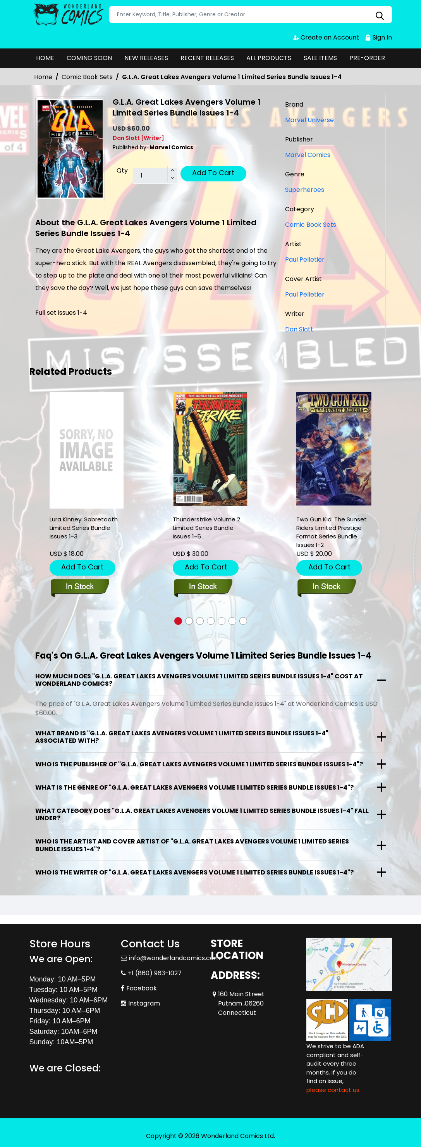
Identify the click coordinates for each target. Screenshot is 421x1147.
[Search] (250, 14)
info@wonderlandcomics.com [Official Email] (174, 958)
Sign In (378, 37)
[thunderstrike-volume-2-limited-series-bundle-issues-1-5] (210, 449)
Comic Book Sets (87, 76)
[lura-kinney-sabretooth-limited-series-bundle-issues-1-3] (87, 450)
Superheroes (304, 189)
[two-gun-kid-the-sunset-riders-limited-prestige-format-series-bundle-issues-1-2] (333, 449)
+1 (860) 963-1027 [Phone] (155, 973)
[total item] (155, 176)
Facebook (141, 988)
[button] (178, 621)
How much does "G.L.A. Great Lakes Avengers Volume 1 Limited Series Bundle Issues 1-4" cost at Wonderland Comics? (199, 680)
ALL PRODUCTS (268, 57)
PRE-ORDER (367, 57)
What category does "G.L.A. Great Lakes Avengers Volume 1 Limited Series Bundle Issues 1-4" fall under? (202, 814)
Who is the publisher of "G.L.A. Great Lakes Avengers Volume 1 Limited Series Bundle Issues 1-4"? (199, 764)
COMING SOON (89, 57)
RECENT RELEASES (207, 57)
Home (43, 76)
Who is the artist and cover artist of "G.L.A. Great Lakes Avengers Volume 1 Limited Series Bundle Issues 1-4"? (192, 845)
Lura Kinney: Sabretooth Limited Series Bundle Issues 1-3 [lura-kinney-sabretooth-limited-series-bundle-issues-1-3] (84, 527)
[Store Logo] (68, 14)
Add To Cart (213, 173)
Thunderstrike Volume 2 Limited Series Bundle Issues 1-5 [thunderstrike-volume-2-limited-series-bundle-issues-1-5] (206, 527)
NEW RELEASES (146, 57)
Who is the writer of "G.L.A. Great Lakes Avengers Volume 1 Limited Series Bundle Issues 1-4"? (194, 872)
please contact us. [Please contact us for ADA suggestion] (333, 1090)
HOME (45, 57)
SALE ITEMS (320, 57)
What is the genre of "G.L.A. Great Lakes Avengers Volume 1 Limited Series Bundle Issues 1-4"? (194, 787)
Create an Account (326, 37)
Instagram (144, 1003)
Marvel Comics (307, 154)
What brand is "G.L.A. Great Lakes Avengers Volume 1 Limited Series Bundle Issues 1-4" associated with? (181, 737)
